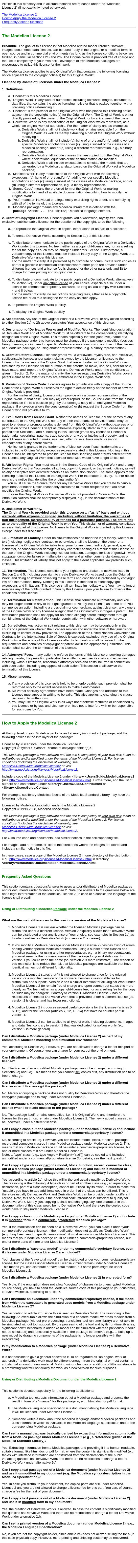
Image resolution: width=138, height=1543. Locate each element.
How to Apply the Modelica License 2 (29, 18)
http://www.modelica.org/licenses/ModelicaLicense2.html (50, 859)
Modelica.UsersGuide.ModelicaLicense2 (31, 766)
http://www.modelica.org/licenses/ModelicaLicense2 (39, 769)
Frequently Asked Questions (22, 22)
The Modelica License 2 (19, 14)
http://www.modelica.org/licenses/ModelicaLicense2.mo (49, 780)
